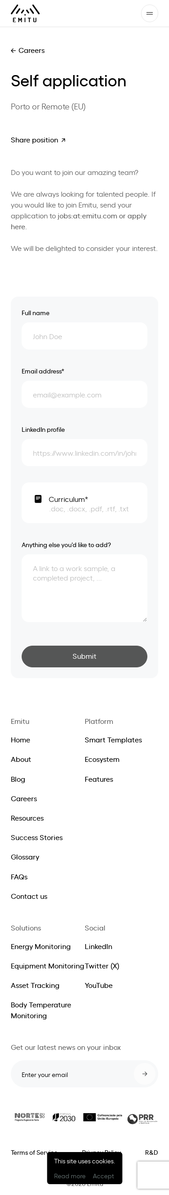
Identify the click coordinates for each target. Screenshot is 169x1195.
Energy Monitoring (41, 946)
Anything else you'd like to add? (66, 544)
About (21, 759)
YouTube (99, 985)
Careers (31, 50)
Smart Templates (113, 739)
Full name (36, 312)
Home (20, 739)
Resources (27, 817)
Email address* (43, 370)
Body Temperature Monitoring (41, 1009)
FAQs (19, 876)
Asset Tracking (35, 985)
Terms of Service (34, 1152)
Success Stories (37, 837)
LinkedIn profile (43, 429)
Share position (34, 139)
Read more (70, 1175)
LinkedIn (98, 946)
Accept (103, 1175)
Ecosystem (102, 759)
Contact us (29, 896)
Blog (18, 779)
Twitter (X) (102, 965)
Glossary (25, 856)
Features (99, 779)
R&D (151, 1152)
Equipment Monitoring (47, 965)
